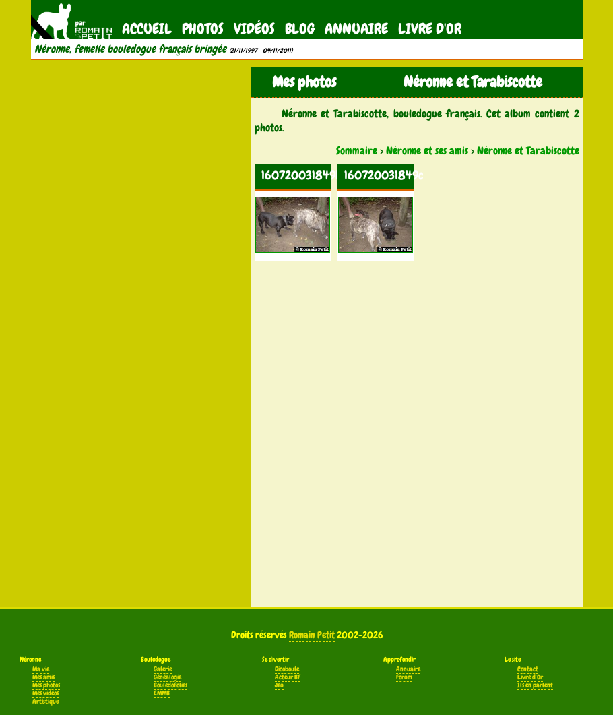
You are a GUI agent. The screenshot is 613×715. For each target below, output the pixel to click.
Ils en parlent (535, 685)
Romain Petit (312, 635)
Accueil (147, 28)
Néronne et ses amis (427, 151)
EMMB (162, 693)
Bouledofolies (170, 685)
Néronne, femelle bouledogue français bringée (130, 49)
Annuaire (356, 28)
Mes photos (46, 685)
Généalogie (167, 677)
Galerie (163, 669)
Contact (527, 669)
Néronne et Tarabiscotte (528, 151)
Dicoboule (287, 669)
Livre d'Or (429, 28)
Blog (300, 28)
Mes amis (43, 677)
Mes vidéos (45, 693)
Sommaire (356, 151)
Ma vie (40, 669)
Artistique (45, 701)
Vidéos (254, 28)
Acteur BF (287, 677)
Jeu (279, 685)
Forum (404, 677)
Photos (203, 28)
